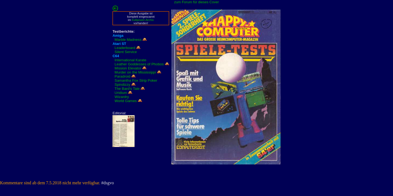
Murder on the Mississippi (135, 72)
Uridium (121, 93)
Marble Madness (128, 40)
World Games (126, 101)
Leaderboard (125, 48)
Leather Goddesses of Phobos (139, 64)
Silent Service (126, 52)
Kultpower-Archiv (143, 20)
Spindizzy (122, 84)
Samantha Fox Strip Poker (136, 80)
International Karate (130, 60)
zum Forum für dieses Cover (196, 2)
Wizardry (122, 97)
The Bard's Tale (127, 89)
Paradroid (122, 76)
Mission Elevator (128, 68)
